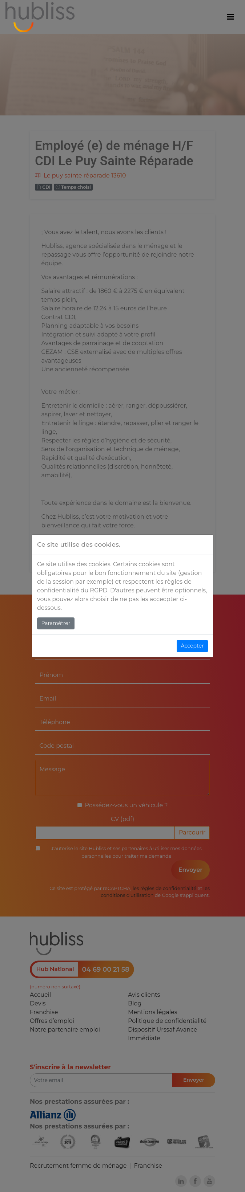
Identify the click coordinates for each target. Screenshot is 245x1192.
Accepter (192, 645)
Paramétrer (56, 623)
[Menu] (230, 17)
